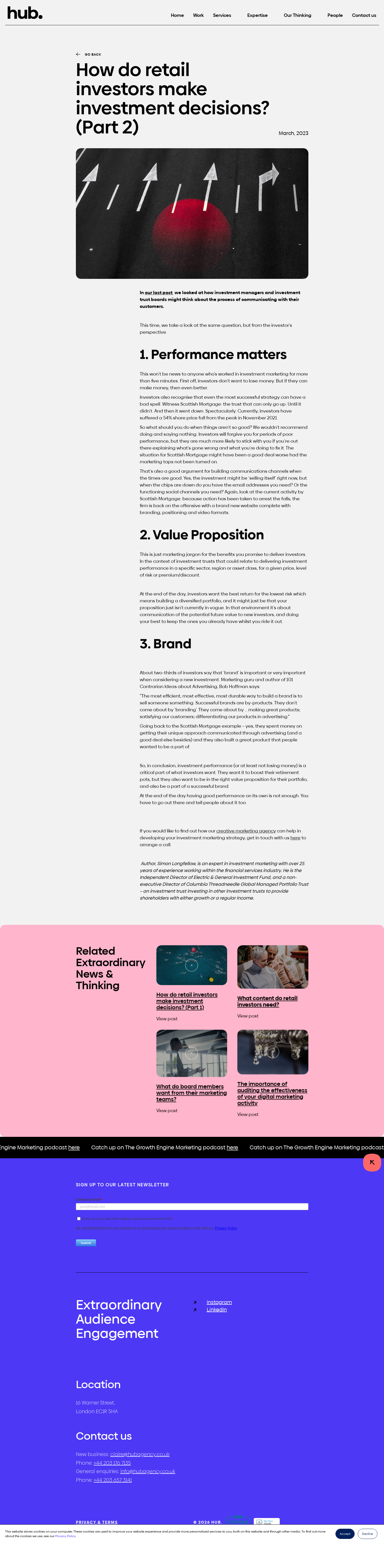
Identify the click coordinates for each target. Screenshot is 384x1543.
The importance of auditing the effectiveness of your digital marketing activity (272, 1096)
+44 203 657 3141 (113, 1480)
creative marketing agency (246, 836)
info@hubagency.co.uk (147, 1471)
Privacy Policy (65, 1536)
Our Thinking (297, 15)
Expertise (257, 15)
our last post (159, 298)
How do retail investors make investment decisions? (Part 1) (187, 1003)
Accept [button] (345, 1534)
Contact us (364, 15)
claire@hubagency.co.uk (140, 1454)
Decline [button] (367, 1534)
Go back (93, 54)
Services (222, 15)
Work (198, 15)
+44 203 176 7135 (112, 1462)
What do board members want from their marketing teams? (191, 1095)
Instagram (212, 1302)
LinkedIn (210, 1309)
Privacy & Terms (97, 1522)
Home (177, 15)
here (295, 843)
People (335, 15)
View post (167, 1021)
